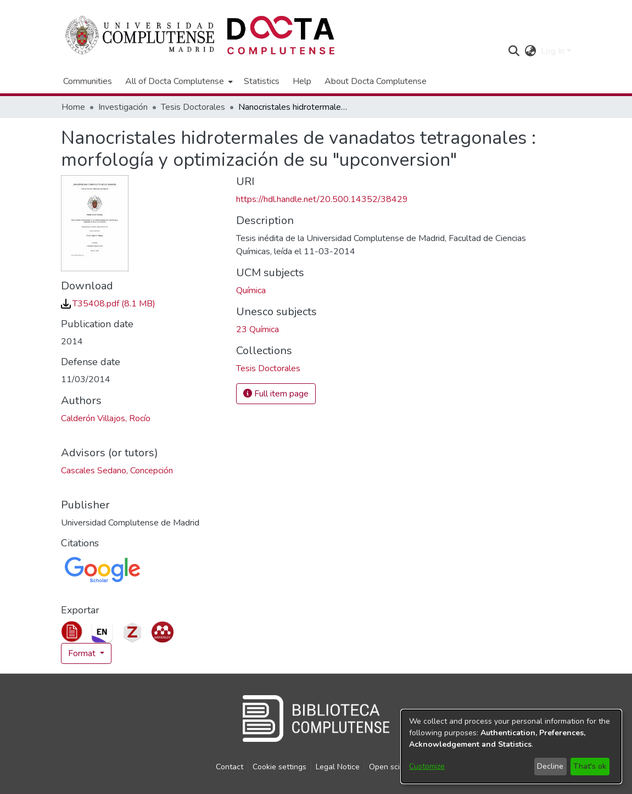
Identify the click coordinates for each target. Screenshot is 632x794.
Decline (550, 766)
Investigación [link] (123, 107)
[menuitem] (178, 81)
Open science (393, 767)
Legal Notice (338, 767)
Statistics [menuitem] (261, 81)
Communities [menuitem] (87, 81)
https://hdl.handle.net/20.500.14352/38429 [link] (322, 199)
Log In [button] (554, 51)
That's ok (589, 766)
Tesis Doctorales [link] (193, 107)
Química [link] (251, 290)
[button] (514, 51)
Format (83, 653)
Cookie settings (279, 767)
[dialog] (511, 746)
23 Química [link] (257, 329)
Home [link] (73, 107)
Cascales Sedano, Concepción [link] (117, 471)
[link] (108, 304)
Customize (427, 766)
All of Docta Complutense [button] (174, 81)
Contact (229, 767)
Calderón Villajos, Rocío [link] (105, 418)
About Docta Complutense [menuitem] (376, 81)
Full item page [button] (276, 394)
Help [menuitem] (302, 81)
